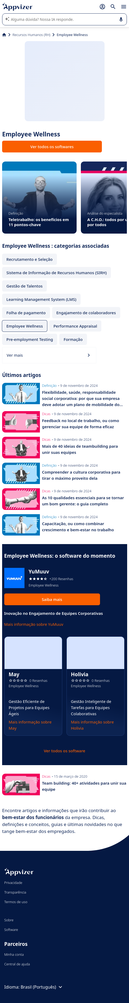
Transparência (15, 892)
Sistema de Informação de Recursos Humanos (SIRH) (56, 272)
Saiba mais (52, 599)
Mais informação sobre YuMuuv (33, 624)
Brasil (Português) (41, 987)
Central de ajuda (17, 964)
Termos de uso (15, 901)
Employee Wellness (24, 326)
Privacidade (13, 882)
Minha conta (14, 954)
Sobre (9, 920)
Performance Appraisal (75, 326)
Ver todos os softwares (52, 146)
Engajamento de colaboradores (86, 312)
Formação (73, 339)
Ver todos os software (64, 750)
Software (11, 929)
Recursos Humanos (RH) (31, 34)
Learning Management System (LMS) (41, 299)
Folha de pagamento (26, 312)
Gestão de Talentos (24, 286)
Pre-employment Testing (29, 339)
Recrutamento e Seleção (29, 259)
